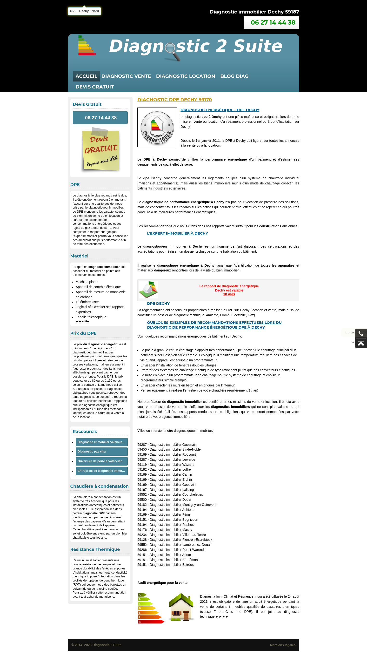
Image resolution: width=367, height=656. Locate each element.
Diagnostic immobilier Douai (170, 499)
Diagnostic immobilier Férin (170, 514)
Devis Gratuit (95, 87)
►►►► (222, 616)
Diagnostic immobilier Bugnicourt (174, 519)
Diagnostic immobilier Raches (172, 525)
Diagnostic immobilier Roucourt (173, 454)
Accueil (86, 76)
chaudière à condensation (94, 497)
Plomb (224, 315)
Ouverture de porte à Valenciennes (102, 461)
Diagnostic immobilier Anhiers (172, 510)
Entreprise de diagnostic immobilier (103, 471)
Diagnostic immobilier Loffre (170, 469)
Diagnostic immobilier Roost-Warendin (178, 550)
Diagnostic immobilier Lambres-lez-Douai (180, 545)
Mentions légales (282, 645)
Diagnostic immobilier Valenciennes (103, 442)
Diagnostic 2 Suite (107, 645)
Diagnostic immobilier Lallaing (172, 490)
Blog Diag (234, 76)
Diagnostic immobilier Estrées (172, 565)
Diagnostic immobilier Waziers (172, 465)
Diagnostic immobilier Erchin (171, 479)
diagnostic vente (126, 76)
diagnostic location (185, 76)
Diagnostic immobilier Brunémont (174, 560)
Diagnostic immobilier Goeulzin (172, 485)
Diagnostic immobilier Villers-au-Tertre (178, 535)
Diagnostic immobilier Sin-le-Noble (175, 449)
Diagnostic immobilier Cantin (171, 474)
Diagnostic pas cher (92, 451)
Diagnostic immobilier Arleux (171, 555)
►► (82, 321)
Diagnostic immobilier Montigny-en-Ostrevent (183, 505)
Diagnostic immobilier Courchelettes (176, 494)
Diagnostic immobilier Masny (171, 530)
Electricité (238, 315)
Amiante (212, 315)
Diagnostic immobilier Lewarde (172, 459)
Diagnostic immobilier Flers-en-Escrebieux (181, 539)
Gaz (251, 315)
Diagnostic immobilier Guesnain (173, 444)
